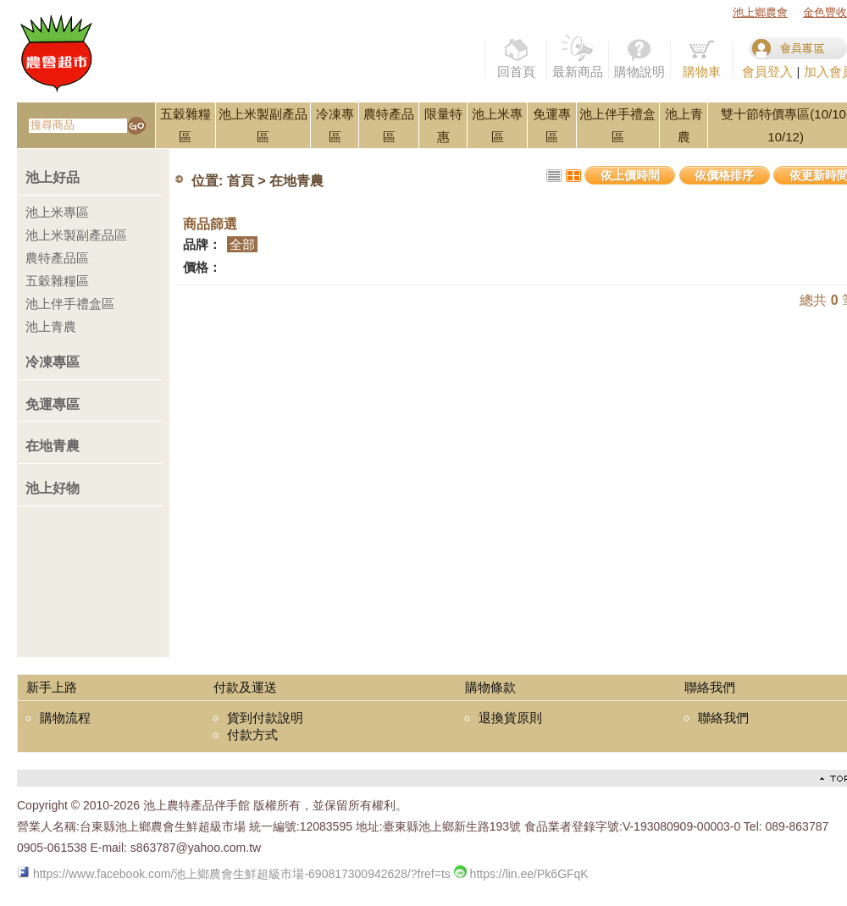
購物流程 (65, 717)
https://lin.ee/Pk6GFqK (521, 874)
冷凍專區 (52, 362)
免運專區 (52, 404)
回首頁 (515, 56)
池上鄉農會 (760, 12)
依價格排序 (724, 175)
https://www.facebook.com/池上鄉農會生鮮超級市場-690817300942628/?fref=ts (234, 874)
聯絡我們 (723, 717)
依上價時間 (630, 175)
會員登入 (767, 71)
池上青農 (50, 326)
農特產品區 (57, 258)
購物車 (701, 56)
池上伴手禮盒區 (69, 303)
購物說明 (639, 56)
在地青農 (52, 446)
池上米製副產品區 (76, 235)
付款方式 (252, 734)
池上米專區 (57, 212)
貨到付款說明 (265, 717)
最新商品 (577, 56)
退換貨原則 (510, 717)
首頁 (240, 181)
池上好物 (52, 488)
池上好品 (52, 177)
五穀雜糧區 (57, 280)
